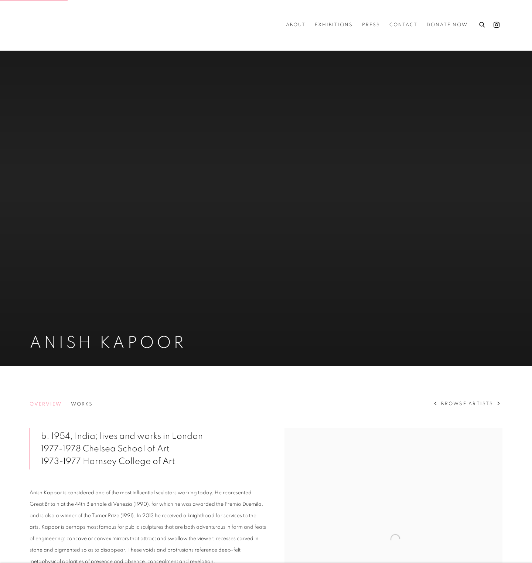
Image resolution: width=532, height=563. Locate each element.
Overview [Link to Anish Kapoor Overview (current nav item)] (46, 404)
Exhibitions (334, 25)
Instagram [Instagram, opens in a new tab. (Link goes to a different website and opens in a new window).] (496, 25)
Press (371, 25)
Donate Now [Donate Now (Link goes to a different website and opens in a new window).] (447, 25)
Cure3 (44, 25)
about (296, 25)
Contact (403, 25)
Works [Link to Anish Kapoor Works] (82, 404)
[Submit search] (482, 23)
